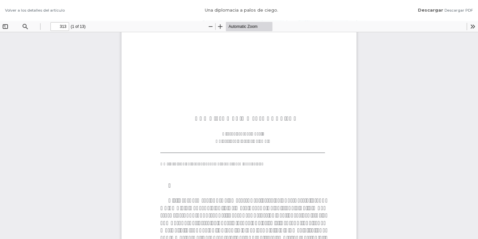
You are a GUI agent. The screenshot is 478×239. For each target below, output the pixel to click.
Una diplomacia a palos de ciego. (241, 10)
